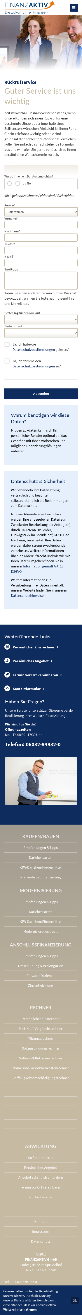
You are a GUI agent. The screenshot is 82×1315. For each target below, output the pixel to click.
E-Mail (9, 257)
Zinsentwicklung (40, 988)
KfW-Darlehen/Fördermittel (40, 869)
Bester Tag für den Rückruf (22, 315)
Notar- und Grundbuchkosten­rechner (40, 1070)
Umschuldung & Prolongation (40, 968)
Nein (30, 183)
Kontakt (40, 1224)
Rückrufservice (40, 1199)
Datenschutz (40, 1243)
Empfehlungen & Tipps (41, 850)
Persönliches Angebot (26, 663)
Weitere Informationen (20, 1309)
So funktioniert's (40, 1160)
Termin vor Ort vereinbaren (31, 677)
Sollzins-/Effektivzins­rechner (40, 1060)
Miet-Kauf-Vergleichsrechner (40, 1031)
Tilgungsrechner (40, 1041)
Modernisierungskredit (40, 934)
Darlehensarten (40, 860)
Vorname (11, 218)
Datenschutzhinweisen (28, 598)
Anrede (9, 205)
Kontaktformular (22, 691)
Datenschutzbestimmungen (33, 352)
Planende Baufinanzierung (40, 879)
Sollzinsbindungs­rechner (40, 1050)
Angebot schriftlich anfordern (40, 1180)
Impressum (40, 1234)
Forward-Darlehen (40, 978)
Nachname (12, 231)
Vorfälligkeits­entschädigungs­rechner (40, 1080)
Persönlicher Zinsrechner (29, 649)
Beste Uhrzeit (13, 329)
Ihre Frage (11, 269)
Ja (24, 183)
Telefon (9, 244)
